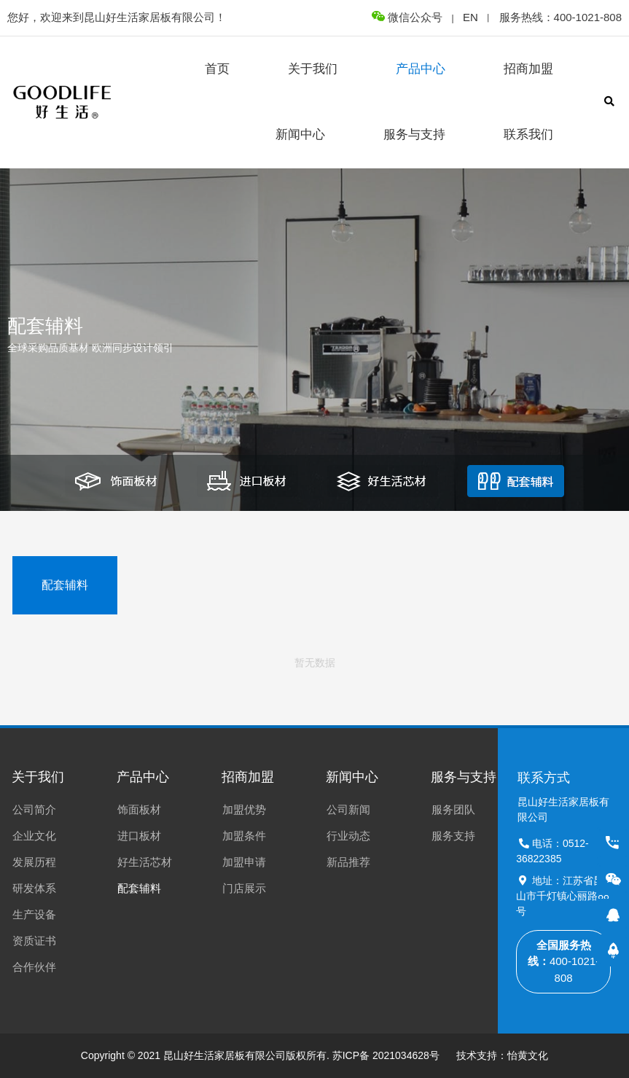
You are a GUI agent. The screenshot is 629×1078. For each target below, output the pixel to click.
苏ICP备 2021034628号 (385, 1055)
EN (470, 17)
